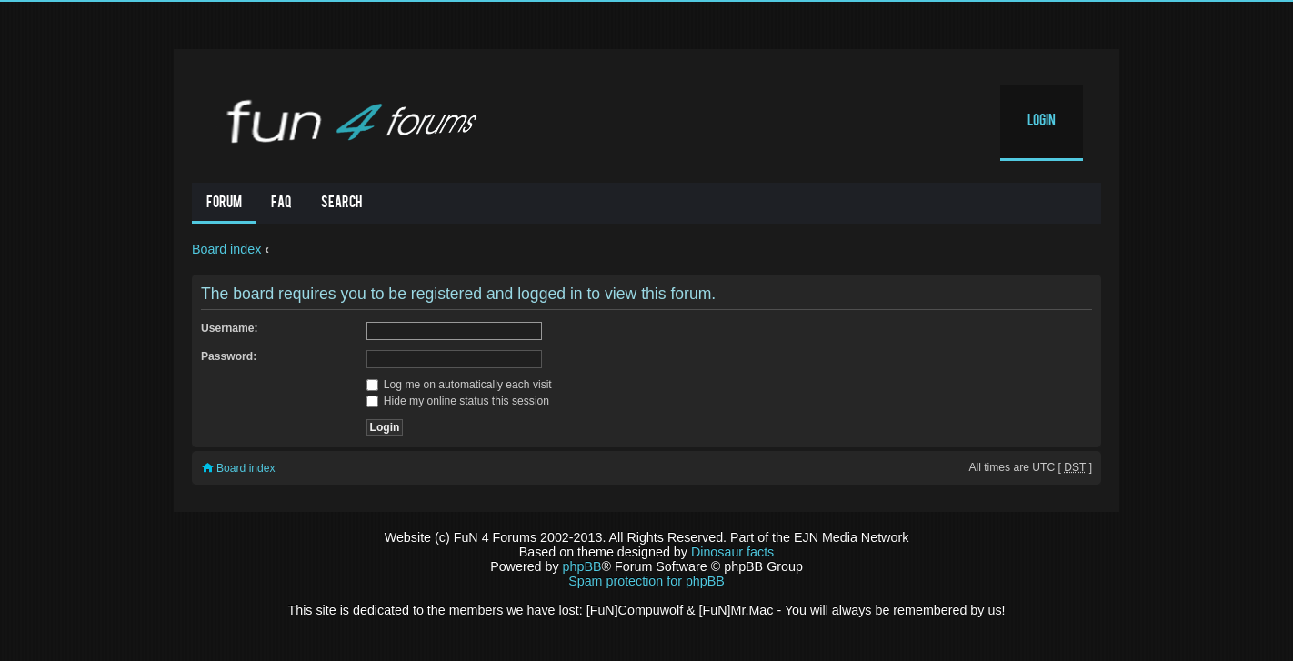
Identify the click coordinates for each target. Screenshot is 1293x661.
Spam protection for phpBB (646, 581)
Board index (226, 249)
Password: (228, 356)
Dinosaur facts (732, 552)
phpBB (582, 566)
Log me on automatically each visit (459, 384)
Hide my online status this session (458, 401)
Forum (224, 203)
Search (341, 203)
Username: (229, 328)
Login (1041, 121)
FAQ (281, 203)
